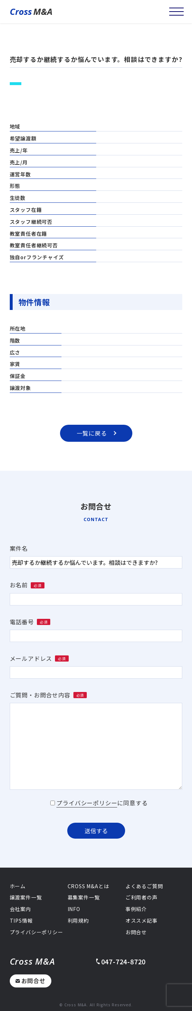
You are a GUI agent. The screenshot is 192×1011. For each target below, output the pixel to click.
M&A (31, 11)
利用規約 (78, 920)
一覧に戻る (96, 433)
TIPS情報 (21, 920)
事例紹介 (136, 909)
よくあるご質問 (144, 886)
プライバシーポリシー (86, 802)
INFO (74, 909)
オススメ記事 (141, 920)
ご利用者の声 (141, 897)
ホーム (18, 886)
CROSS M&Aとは (88, 886)
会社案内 (20, 909)
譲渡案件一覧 (26, 897)
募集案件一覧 (84, 897)
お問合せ (31, 980)
